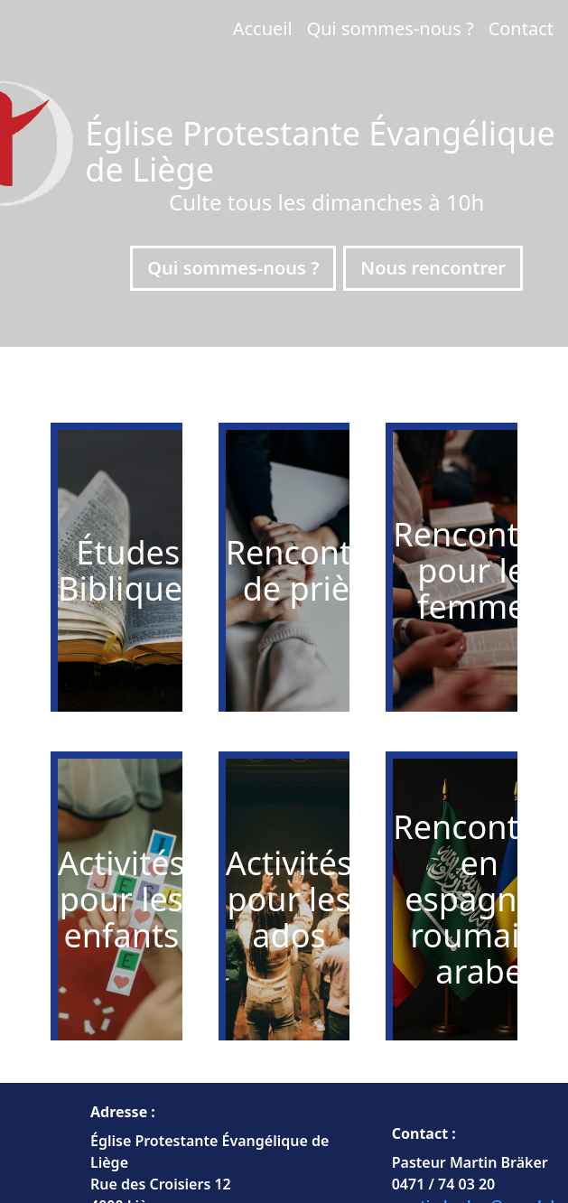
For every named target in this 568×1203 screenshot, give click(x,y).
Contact (521, 28)
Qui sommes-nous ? (390, 28)
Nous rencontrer (433, 268)
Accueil (263, 28)
